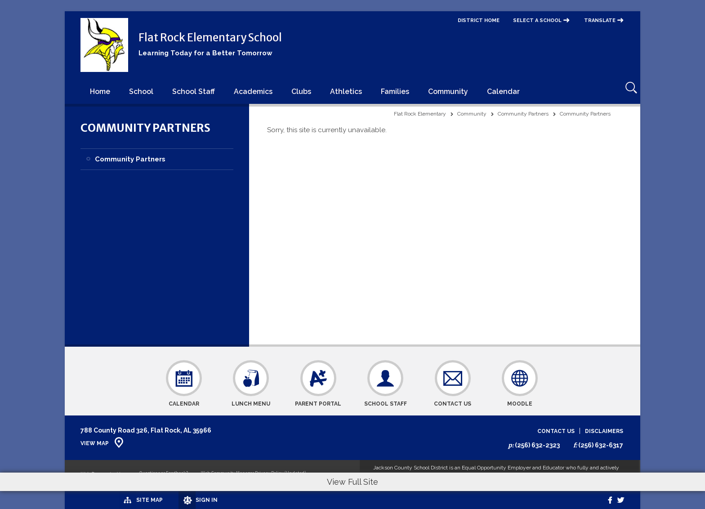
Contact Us (556, 431)
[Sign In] (168, 500)
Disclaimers (604, 431)
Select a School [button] (537, 20)
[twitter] (618, 500)
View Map (94, 443)
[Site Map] (106, 499)
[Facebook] (603, 500)
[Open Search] (627, 91)
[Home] (100, 91)
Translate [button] (600, 20)
